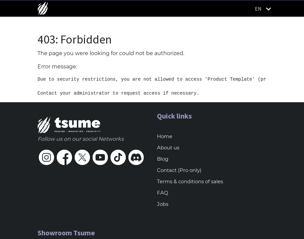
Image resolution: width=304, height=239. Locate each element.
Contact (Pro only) (179, 170)
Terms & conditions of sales (190, 181)
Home (164, 136)
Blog (162, 159)
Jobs (162, 204)
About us (168, 147)
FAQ (162, 193)
